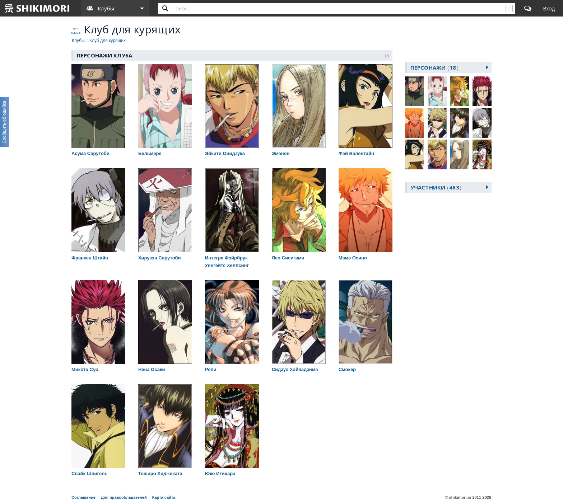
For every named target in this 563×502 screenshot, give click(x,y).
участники (435, 187)
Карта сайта (164, 497)
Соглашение (83, 497)
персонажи (434, 67)
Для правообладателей (124, 497)
